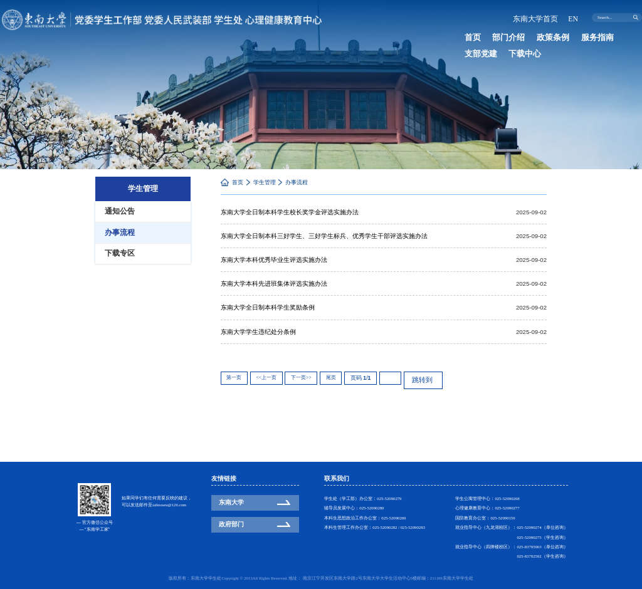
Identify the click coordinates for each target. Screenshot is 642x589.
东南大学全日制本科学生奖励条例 (268, 306)
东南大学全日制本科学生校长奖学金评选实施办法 (290, 212)
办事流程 (296, 182)
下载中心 (475, 47)
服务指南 (563, 35)
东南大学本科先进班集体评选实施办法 (274, 282)
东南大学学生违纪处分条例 (258, 330)
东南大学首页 (543, 17)
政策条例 (529, 35)
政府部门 (231, 524)
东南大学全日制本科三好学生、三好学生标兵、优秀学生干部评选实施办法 (324, 235)
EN (574, 17)
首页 (469, 35)
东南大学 (231, 502)
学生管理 (264, 182)
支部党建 (596, 35)
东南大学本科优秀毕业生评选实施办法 (274, 259)
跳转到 (417, 376)
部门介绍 (495, 35)
